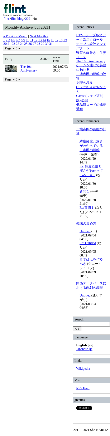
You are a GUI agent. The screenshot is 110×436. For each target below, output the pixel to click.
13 (40, 40)
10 (27, 40)
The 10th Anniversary (28, 68)
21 (9, 43)
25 (26, 43)
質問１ (85, 191)
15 (48, 40)
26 (30, 43)
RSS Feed (83, 388)
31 (51, 43)
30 (46, 43)
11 (31, 40)
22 (13, 43)
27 (34, 43)
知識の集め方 (86, 223)
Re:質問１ (87, 207)
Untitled (85, 231)
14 (44, 40)
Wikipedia (83, 368)
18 (60, 40)
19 (65, 40)
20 (5, 43)
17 (56, 40)
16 (52, 40)
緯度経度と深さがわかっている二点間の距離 (91, 145)
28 (38, 43)
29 (42, 43)
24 (21, 43)
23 (17, 43)
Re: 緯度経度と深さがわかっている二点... (91, 171)
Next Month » (39, 36)
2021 (28, 18)
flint (6, 18)
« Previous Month (15, 36)
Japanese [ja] (85, 349)
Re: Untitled (88, 243)
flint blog (17, 18)
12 (35, 40)
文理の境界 (84, 82)
